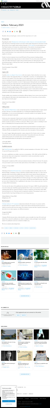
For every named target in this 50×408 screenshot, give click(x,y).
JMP (25, 367)
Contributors (20, 387)
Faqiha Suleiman (23, 347)
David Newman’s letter (16, 170)
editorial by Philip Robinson (10, 109)
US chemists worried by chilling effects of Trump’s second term (40, 343)
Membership (47, 1)
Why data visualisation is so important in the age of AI (23, 364)
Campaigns (27, 398)
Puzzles (17, 10)
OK (8, 401)
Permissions (31, 393)
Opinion (19, 261)
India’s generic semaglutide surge (41, 363)
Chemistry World (6, 27)
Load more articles (25, 374)
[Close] (15, 387)
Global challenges (43, 398)
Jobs (8, 10)
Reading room (12, 10)
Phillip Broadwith (23, 265)
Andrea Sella (6, 367)
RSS (25, 387)
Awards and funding (34, 398)
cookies (40, 403)
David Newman (8, 149)
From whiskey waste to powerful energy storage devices (8, 263)
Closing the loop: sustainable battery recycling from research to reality (8, 284)
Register (24, 315)
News (3, 261)
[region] (9, 396)
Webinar (36, 261)
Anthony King (39, 287)
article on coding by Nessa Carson (14, 75)
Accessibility (25, 393)
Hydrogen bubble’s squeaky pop (24, 262)
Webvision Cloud (27, 406)
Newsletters (4, 10)
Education (42, 1)
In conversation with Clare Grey (40, 262)
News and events (20, 398)
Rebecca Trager (7, 266)
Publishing (38, 1)
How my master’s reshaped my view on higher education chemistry (24, 343)
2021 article (31, 45)
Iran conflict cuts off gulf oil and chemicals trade (40, 284)
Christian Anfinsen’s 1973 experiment (10, 204)
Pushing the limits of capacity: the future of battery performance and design (25, 284)
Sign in (18, 315)
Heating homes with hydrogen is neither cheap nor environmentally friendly (29, 42)
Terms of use (19, 393)
